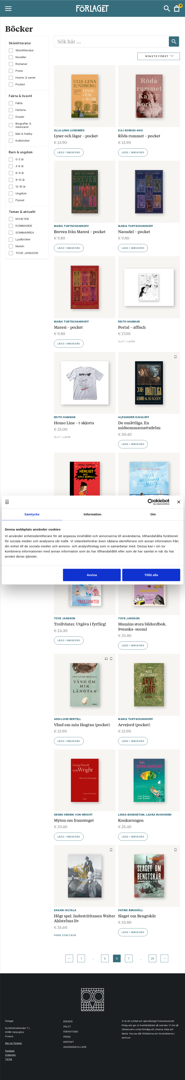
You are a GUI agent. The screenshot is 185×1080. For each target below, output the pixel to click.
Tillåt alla (151, 575)
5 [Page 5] (105, 959)
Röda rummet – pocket (139, 136)
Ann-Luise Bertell (67, 719)
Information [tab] (93, 514)
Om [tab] (153, 514)
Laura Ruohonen (159, 814)
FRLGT (67, 1027)
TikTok (8, 1059)
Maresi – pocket (68, 327)
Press (67, 1037)
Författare (70, 1032)
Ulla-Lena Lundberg (69, 130)
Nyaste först (157, 56)
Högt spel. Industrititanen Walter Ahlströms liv (84, 918)
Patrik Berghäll (130, 910)
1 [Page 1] (81, 959)
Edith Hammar (129, 321)
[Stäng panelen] (178, 501)
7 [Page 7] (129, 959)
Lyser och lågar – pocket (76, 136)
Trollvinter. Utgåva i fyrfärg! (80, 624)
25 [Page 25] (152, 959)
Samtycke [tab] (32, 514)
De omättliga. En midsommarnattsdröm (139, 425)
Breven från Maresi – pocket (80, 231)
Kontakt (68, 1042)
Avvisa (92, 575)
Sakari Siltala (65, 910)
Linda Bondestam (131, 814)
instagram (10, 1055)
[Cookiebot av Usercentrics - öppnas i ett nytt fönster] (150, 502)
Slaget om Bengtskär (137, 916)
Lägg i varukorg (69, 153)
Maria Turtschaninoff (71, 226)
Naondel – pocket (134, 231)
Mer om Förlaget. (13, 1043)
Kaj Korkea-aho (130, 130)
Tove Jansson (64, 618)
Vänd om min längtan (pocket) (82, 724)
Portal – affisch (132, 327)
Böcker (68, 1022)
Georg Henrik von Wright (73, 814)
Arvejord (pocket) (134, 724)
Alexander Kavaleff (133, 417)
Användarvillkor (74, 1047)
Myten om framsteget (74, 820)
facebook (9, 1051)
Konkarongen (131, 820)
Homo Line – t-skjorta (74, 423)
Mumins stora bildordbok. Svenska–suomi (142, 626)
